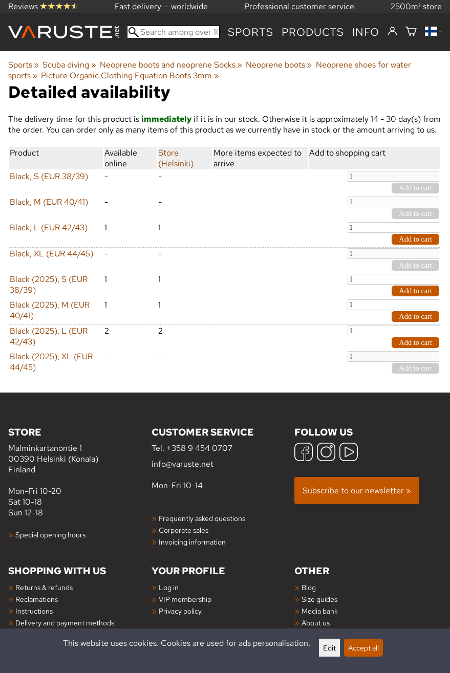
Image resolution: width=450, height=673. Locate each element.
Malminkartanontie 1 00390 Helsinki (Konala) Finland (80, 450)
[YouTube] (348, 453)
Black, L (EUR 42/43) (49, 227)
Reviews (43, 6)
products (313, 32)
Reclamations (36, 599)
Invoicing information (192, 542)
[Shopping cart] (411, 32)
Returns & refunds (44, 587)
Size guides (319, 599)
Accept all (363, 648)
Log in (169, 587)
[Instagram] (326, 453)
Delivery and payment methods (64, 622)
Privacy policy (180, 611)
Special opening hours (50, 534)
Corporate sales (183, 530)
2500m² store (416, 6)
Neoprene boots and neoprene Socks (171, 64)
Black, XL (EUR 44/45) (51, 253)
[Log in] (392, 32)
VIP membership (185, 599)
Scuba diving (69, 64)
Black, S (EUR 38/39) (49, 176)
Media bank (320, 611)
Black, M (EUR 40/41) (49, 202)
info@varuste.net (182, 464)
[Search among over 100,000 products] (173, 32)
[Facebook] (303, 453)
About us (316, 622)
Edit (329, 648)
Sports (250, 32)
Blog (309, 587)
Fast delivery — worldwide (161, 6)
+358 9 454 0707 (199, 448)
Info (365, 32)
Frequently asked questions (202, 518)
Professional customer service (299, 6)
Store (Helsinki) (176, 158)
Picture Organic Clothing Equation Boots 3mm (130, 75)
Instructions (34, 611)
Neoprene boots (279, 64)
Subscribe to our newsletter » (357, 490)
